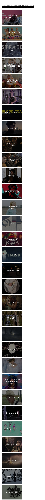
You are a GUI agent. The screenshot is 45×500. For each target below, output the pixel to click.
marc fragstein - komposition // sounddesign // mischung (18, 7)
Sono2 (11, 5)
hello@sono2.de (25, 5)
